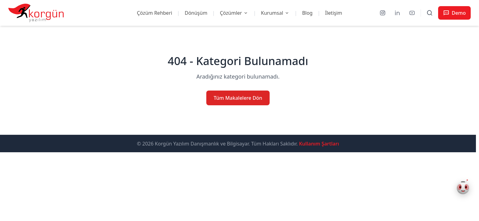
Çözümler (234, 13)
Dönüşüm (196, 13)
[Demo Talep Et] (454, 13)
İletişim (333, 13)
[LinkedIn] (397, 13)
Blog (307, 13)
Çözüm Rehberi (154, 13)
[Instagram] (382, 13)
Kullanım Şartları (319, 143)
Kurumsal (275, 13)
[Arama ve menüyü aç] (429, 13)
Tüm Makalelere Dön (238, 98)
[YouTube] (412, 13)
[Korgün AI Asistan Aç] (463, 187)
